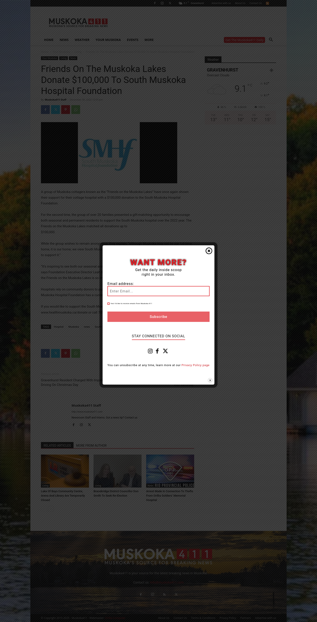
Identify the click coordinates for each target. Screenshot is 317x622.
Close (209, 251)
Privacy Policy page (196, 365)
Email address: (120, 284)
